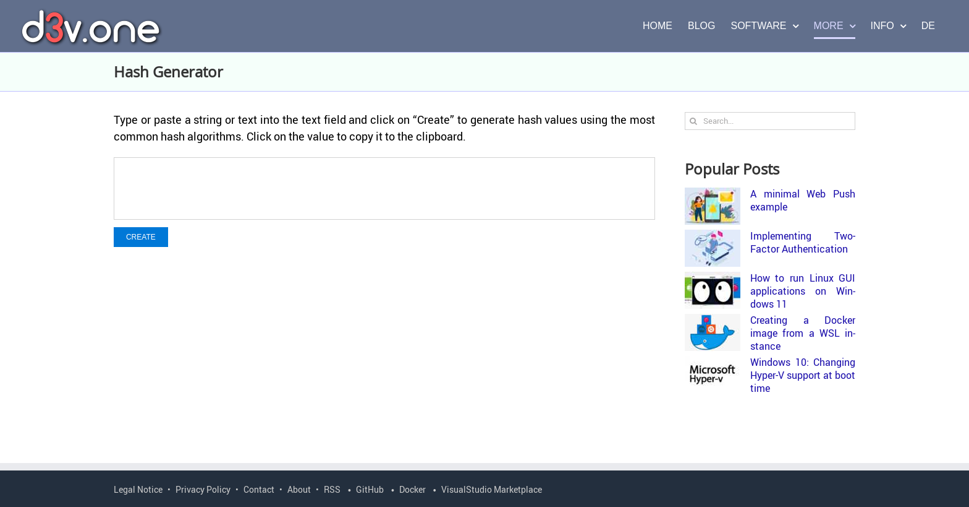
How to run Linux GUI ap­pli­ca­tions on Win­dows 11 (802, 291)
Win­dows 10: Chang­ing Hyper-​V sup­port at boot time (802, 375)
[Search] (694, 121)
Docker (412, 489)
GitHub (370, 489)
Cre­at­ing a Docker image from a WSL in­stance (802, 333)
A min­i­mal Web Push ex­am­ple (802, 200)
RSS (332, 489)
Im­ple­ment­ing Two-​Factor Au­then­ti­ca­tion (802, 242)
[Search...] (770, 121)
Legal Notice (138, 489)
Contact (258, 489)
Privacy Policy (203, 489)
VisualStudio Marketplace (491, 489)
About (299, 489)
